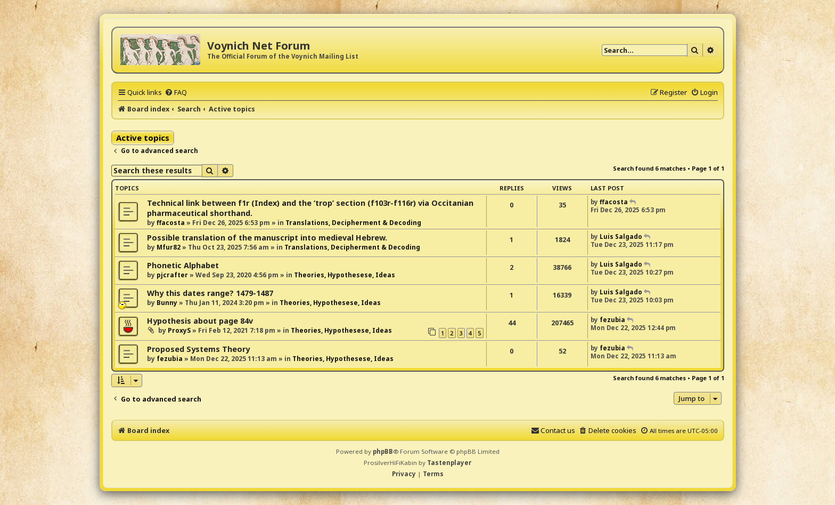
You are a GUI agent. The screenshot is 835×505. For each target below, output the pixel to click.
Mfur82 (169, 247)
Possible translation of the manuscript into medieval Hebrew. (267, 238)
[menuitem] (176, 92)
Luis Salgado (621, 237)
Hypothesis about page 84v (200, 321)
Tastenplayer (449, 463)
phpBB (383, 451)
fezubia (612, 320)
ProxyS (179, 330)
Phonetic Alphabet (183, 265)
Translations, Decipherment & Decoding (353, 222)
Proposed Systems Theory (198, 349)
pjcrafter (172, 274)
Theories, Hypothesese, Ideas (344, 274)
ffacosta (171, 222)
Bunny (167, 302)
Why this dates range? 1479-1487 (210, 293)
